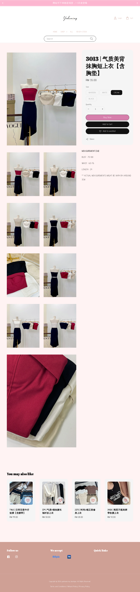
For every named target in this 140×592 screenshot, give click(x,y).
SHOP (63, 32)
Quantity (88, 104)
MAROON (92, 92)
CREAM (116, 92)
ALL (71, 32)
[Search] (91, 38)
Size (87, 87)
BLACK (91, 99)
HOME (55, 32)
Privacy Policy (84, 586)
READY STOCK (81, 32)
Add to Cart (108, 124)
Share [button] (90, 139)
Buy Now (107, 117)
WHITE (104, 92)
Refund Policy (73, 586)
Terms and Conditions (58, 586)
